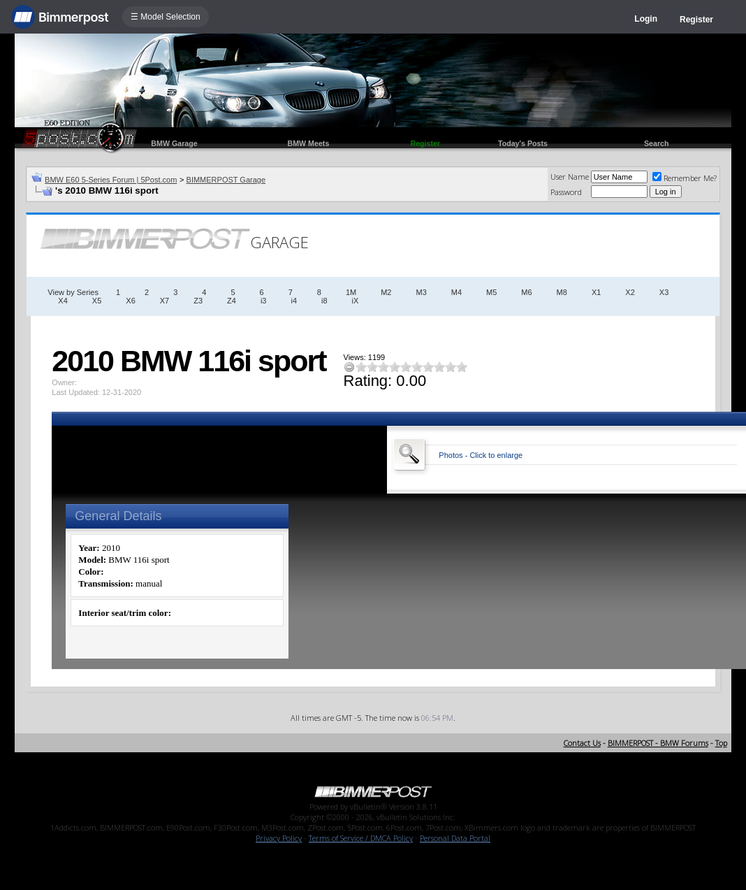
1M (351, 292)
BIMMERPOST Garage (226, 179)
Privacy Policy (279, 838)
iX (355, 300)
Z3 (198, 300)
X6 (130, 300)
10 (461, 366)
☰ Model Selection (165, 17)
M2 (386, 292)
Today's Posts (523, 143)
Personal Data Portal (455, 838)
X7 (164, 300)
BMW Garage (174, 143)
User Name (569, 176)
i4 (294, 300)
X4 (62, 300)
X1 (596, 292)
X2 (629, 292)
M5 (491, 292)
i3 (264, 300)
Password (566, 192)
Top (721, 743)
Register (696, 19)
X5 (96, 300)
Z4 (231, 300)
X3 (663, 292)
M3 (421, 292)
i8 (324, 300)
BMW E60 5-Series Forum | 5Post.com (111, 179)
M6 (526, 292)
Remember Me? (684, 178)
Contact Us (582, 743)
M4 (456, 292)
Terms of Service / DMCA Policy (361, 838)
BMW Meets (309, 143)
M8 (562, 292)
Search (656, 143)
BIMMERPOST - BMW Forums (658, 743)
